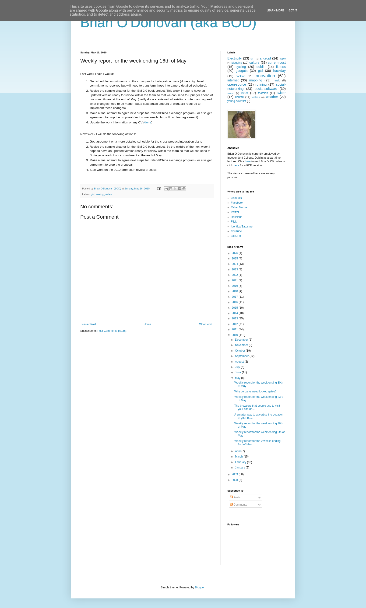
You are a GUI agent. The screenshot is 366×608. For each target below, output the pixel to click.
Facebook (237, 202)
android (265, 58)
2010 (235, 335)
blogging (237, 62)
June (238, 372)
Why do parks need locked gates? (255, 391)
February (241, 462)
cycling (241, 67)
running (261, 84)
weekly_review (104, 194)
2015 (235, 307)
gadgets (241, 71)
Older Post (205, 324)
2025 (235, 258)
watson (256, 97)
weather (272, 97)
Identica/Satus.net (242, 226)
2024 (235, 264)
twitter (281, 93)
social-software (266, 89)
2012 (235, 324)
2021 (235, 280)
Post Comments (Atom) (112, 330)
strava (230, 93)
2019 (235, 285)
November (242, 345)
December (242, 339)
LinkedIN (236, 197)
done (147, 122)
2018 (235, 291)
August (240, 361)
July (238, 367)
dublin (261, 67)
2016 (235, 302)
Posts (235, 497)
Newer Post (88, 324)
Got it (293, 10)
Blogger (199, 587)
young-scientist (236, 101)
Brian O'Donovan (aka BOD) (168, 22)
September (242, 356)
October (240, 350)
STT (252, 58)
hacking (240, 76)
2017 (235, 296)
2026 (235, 253)
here (247, 161)
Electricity (234, 58)
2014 (235, 313)
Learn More (275, 10)
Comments (238, 504)
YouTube (236, 231)
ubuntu (239, 97)
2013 (235, 318)
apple (283, 58)
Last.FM (236, 236)
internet (233, 80)
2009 (235, 474)
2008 (235, 480)
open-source (236, 84)
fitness (281, 67)
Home (147, 324)
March (239, 456)
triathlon (263, 93)
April (238, 451)
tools (244, 93)
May (238, 378)
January (240, 467)
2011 (235, 329)
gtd (93, 194)
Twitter (235, 212)
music (276, 80)
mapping (255, 80)
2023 (235, 269)
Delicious (236, 217)
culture (254, 62)
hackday (279, 71)
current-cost (277, 62)
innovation (265, 75)
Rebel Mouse (239, 207)
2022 (235, 274)
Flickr (234, 221)
